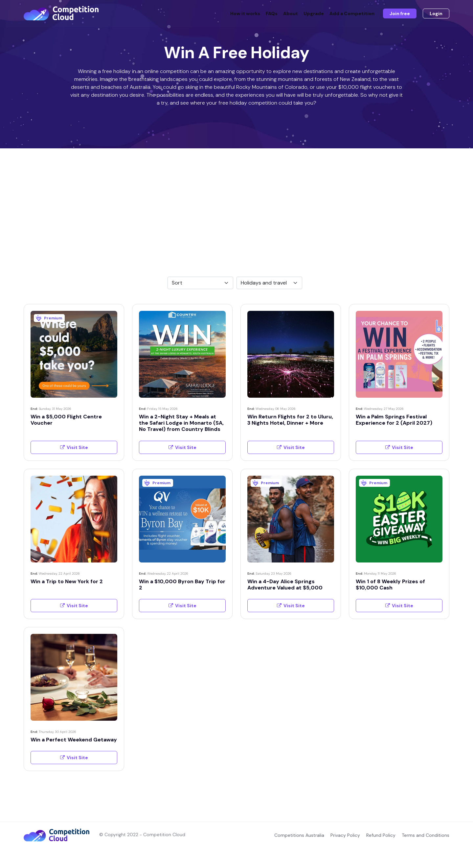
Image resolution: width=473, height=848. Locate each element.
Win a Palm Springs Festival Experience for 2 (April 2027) (394, 419)
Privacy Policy (345, 835)
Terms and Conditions (425, 835)
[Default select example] (200, 283)
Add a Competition (351, 14)
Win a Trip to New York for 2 (67, 581)
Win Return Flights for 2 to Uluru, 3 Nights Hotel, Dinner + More (290, 419)
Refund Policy (380, 835)
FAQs (272, 14)
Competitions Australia (299, 835)
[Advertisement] (236, 198)
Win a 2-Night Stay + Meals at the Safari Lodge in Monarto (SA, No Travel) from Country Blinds (181, 423)
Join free (400, 14)
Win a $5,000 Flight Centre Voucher (66, 419)
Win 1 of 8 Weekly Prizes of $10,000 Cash (390, 584)
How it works (245, 14)
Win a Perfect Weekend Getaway (74, 739)
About (290, 14)
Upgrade (314, 14)
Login (436, 14)
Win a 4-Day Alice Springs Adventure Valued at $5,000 (285, 584)
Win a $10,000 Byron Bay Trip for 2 (182, 584)
